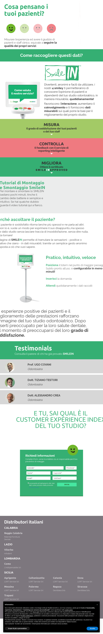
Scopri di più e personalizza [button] (17, 628)
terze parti (36, 612)
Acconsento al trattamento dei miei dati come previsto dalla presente (49, 490)
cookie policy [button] (69, 610)
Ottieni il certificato (51, 168)
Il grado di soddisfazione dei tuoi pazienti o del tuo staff (51, 129)
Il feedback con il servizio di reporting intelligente (51, 149)
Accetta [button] (92, 628)
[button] (97, 604)
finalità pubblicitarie (27, 616)
